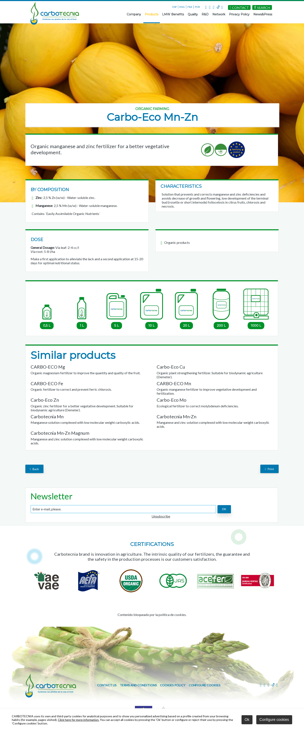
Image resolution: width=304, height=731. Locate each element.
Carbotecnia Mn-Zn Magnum (60, 433)
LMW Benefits (173, 14)
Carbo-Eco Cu (171, 367)
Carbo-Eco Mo (171, 400)
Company (134, 14)
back (34, 469)
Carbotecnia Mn (47, 416)
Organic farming (152, 109)
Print (269, 469)
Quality (193, 14)
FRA (189, 6)
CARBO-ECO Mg (48, 367)
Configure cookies (204, 685)
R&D (205, 14)
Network (218, 14)
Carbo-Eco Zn (45, 400)
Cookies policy (172, 685)
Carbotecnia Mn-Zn (176, 416)
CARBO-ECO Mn (174, 383)
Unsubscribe (161, 516)
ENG (182, 6)
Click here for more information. (78, 720)
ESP (174, 6)
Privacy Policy (239, 14)
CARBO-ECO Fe (47, 383)
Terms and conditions (138, 685)
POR (197, 6)
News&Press (262, 14)
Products (151, 14)
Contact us (107, 685)
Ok (247, 720)
